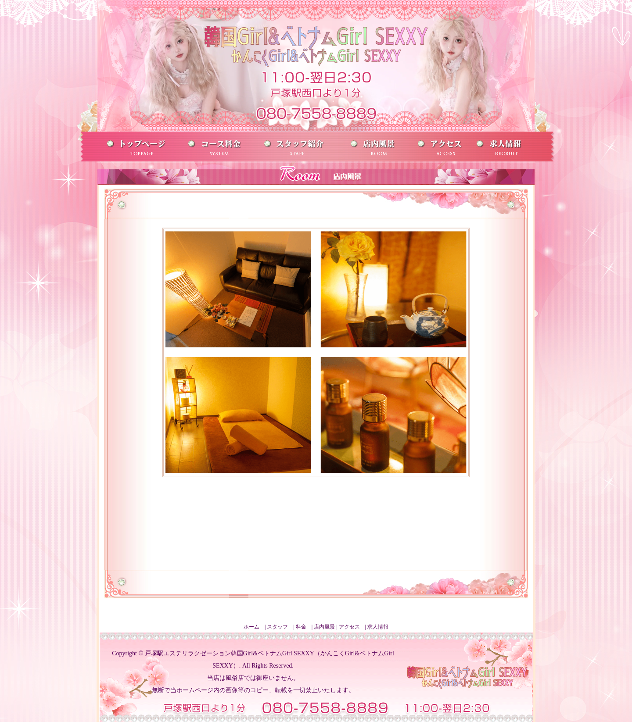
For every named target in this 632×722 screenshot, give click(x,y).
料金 (301, 627)
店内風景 (324, 627)
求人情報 (377, 627)
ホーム (251, 627)
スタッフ (277, 627)
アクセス (349, 627)
